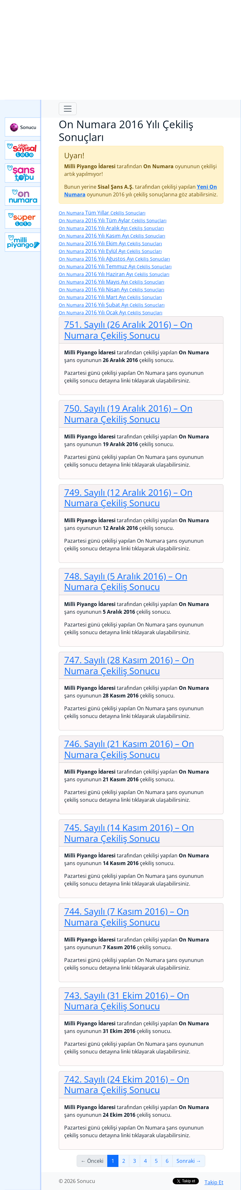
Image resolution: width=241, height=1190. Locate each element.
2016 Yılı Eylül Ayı (110, 251)
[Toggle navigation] (68, 108)
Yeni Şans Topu (23, 173)
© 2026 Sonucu (77, 1181)
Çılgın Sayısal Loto (23, 150)
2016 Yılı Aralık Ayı (111, 228)
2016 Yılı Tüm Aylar (113, 220)
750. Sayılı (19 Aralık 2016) (128, 413)
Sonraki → (189, 1160)
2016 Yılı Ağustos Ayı (114, 258)
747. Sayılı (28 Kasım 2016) (129, 665)
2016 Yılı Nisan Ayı (111, 289)
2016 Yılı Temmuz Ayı (115, 266)
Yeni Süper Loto (23, 219)
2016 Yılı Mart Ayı (110, 297)
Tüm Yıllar (102, 212)
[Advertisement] (120, 50)
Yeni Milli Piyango (23, 242)
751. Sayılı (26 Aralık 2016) (128, 329)
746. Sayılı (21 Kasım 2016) (129, 748)
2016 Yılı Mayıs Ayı (111, 281)
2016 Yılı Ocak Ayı (110, 312)
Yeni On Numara (23, 196)
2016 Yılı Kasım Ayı (112, 235)
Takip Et (214, 1182)
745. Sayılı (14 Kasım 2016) (129, 832)
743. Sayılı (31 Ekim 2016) (126, 1000)
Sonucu (23, 127)
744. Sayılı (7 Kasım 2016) (126, 916)
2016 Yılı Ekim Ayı (110, 243)
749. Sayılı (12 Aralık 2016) (128, 497)
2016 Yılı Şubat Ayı (112, 304)
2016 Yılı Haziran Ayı (114, 274)
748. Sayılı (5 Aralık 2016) (125, 581)
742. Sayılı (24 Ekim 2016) (126, 1084)
